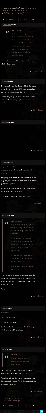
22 (24, 19)
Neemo (5, 308)
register (27, 8)
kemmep (5, 215)
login (33, 8)
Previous (11, 19)
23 (28, 19)
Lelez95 (5, 162)
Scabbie (5, 81)
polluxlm (5, 122)
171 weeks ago (37, 71)
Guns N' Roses (19, 10)
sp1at (4, 349)
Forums (6, 10)
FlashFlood (7, 25)
